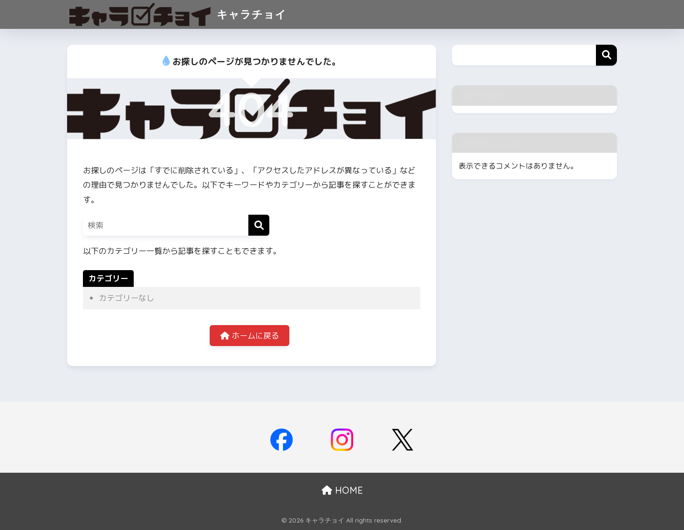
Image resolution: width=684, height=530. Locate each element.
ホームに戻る (249, 335)
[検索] (258, 225)
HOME (342, 490)
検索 (606, 55)
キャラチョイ (178, 14)
